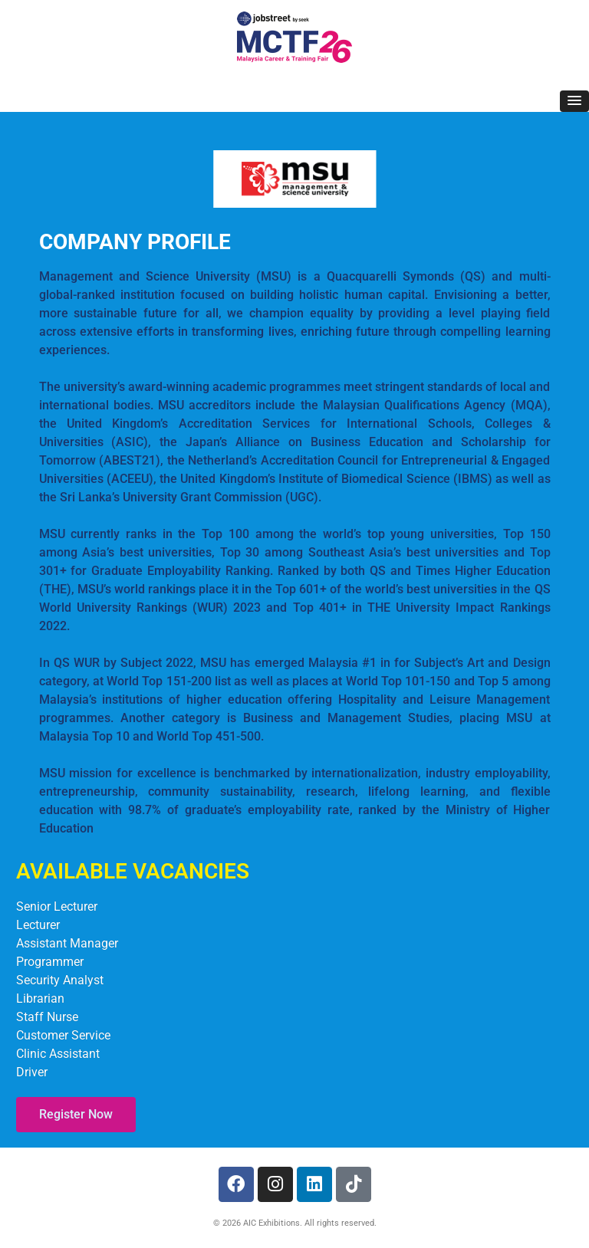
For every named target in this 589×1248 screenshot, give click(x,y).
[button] (574, 101)
